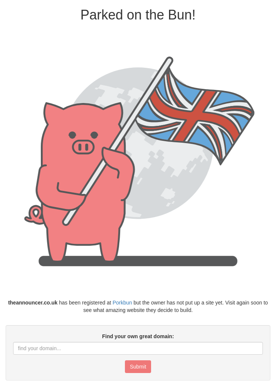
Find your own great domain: (138, 336)
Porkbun (122, 303)
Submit (138, 367)
